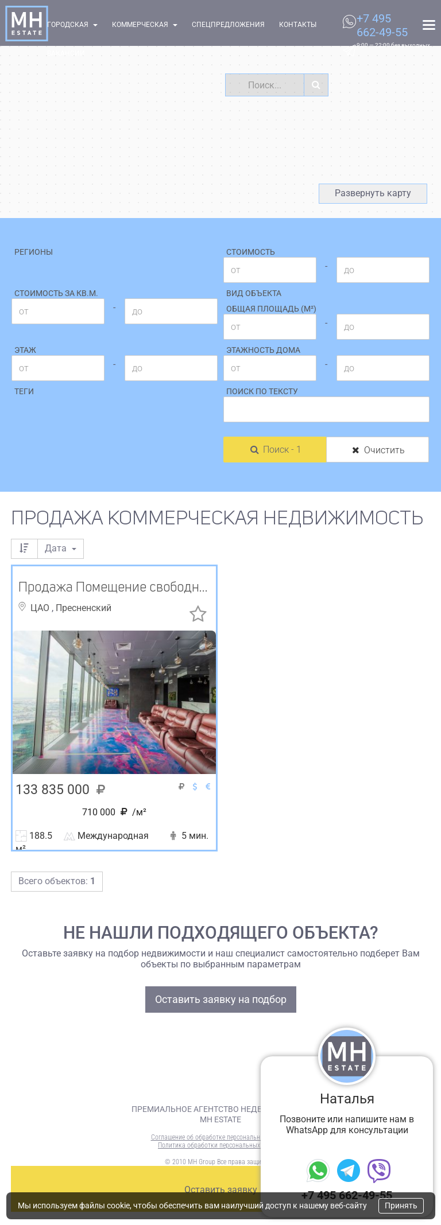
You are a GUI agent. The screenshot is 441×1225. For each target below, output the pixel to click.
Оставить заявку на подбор (221, 999)
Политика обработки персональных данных (220, 1145)
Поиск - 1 (275, 449)
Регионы (33, 251)
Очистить (377, 450)
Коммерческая (144, 25)
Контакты (297, 25)
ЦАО (41, 607)
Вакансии (66, 53)
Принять (401, 1205)
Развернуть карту (373, 193)
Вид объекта (253, 293)
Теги (24, 391)
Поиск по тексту (262, 391)
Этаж (25, 350)
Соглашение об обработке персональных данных (221, 1137)
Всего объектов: (56, 881)
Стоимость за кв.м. (56, 293)
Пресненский (83, 607)
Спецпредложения (228, 25)
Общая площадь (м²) (271, 308)
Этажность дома (263, 350)
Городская (72, 25)
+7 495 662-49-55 (382, 25)
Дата (60, 548)
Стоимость (250, 251)
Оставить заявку (220, 1189)
